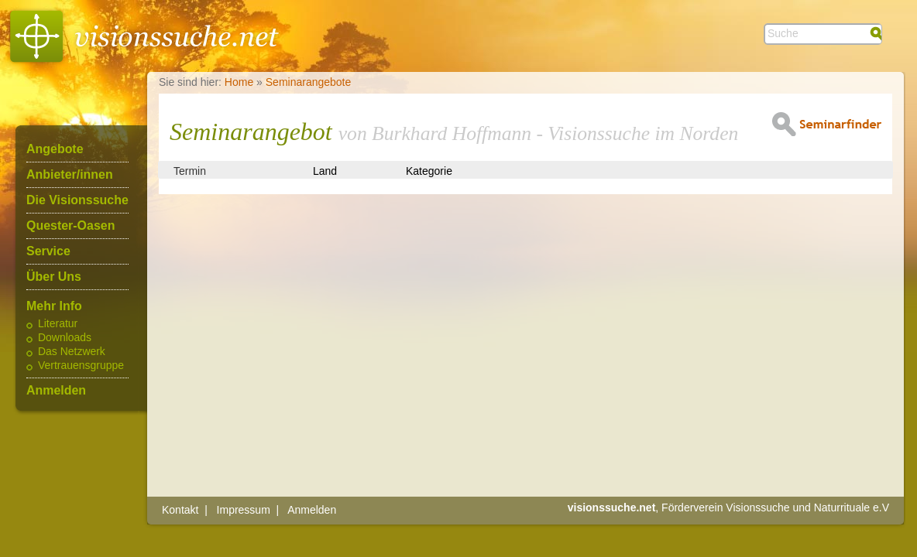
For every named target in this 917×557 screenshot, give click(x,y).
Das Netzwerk (71, 352)
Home (239, 82)
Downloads (64, 338)
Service (48, 251)
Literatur (57, 324)
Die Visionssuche (77, 200)
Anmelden (56, 390)
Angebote (55, 149)
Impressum (243, 510)
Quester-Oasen (70, 226)
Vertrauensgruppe (81, 366)
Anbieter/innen (69, 175)
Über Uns (53, 277)
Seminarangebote (309, 82)
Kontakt (180, 510)
